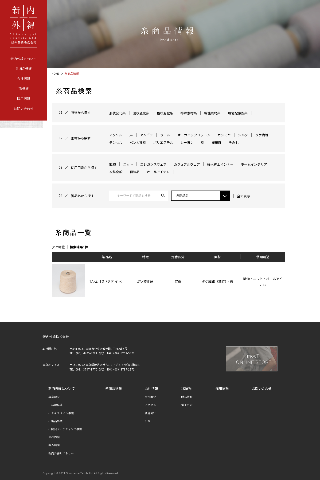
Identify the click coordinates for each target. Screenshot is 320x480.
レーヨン (187, 142)
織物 (112, 164)
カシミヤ (224, 135)
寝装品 (135, 172)
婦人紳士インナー (220, 164)
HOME (55, 73)
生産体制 (54, 437)
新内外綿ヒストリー (61, 453)
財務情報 (186, 397)
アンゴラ (146, 135)
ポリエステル (163, 142)
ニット (128, 164)
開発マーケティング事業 (66, 429)
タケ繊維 (261, 135)
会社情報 (23, 78)
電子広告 (186, 405)
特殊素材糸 (188, 113)
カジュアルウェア (187, 164)
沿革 (147, 421)
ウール (165, 135)
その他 (233, 142)
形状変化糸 (117, 113)
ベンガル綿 (138, 142)
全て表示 (243, 196)
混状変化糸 (141, 113)
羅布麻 (216, 142)
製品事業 (56, 421)
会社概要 (150, 397)
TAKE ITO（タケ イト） (107, 281)
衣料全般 (115, 172)
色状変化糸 (165, 113)
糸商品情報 (23, 68)
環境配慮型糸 (238, 113)
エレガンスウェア (153, 164)
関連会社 (150, 413)
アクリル (115, 135)
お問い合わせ (23, 108)
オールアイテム (158, 172)
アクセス (150, 405)
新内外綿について (23, 58)
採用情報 (23, 98)
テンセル (115, 142)
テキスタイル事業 (62, 413)
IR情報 (24, 88)
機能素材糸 (212, 113)
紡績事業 (56, 405)
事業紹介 (54, 397)
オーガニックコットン (193, 135)
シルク (243, 135)
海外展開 (54, 445)
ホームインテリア (254, 164)
